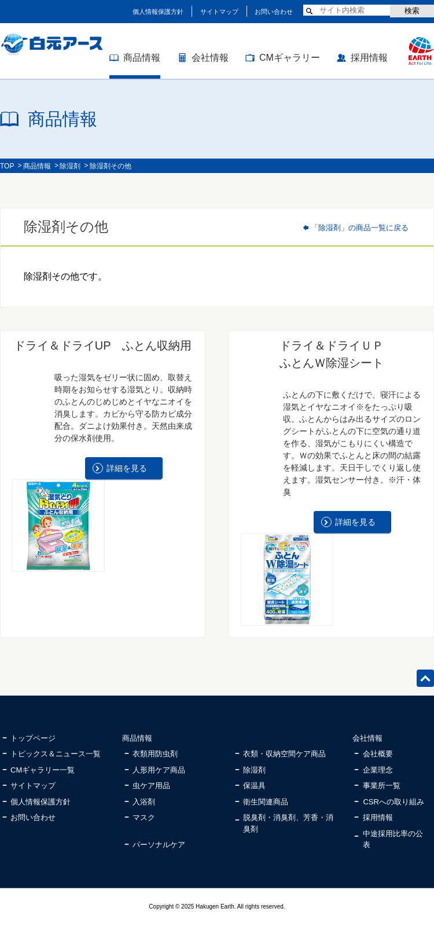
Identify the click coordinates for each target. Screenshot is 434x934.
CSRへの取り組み (393, 801)
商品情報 (141, 57)
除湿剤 (70, 166)
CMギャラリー (289, 57)
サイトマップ (219, 11)
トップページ (33, 738)
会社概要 (378, 753)
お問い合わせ (274, 11)
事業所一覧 (381, 785)
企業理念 (378, 770)
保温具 (254, 785)
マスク (144, 817)
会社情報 (210, 57)
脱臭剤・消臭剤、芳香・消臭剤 (288, 823)
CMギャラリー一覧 (42, 770)
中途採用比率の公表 (393, 839)
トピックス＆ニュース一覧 (55, 753)
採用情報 (369, 57)
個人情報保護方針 (158, 11)
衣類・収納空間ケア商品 (284, 753)
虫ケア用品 (151, 785)
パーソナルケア (159, 844)
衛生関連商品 (265, 801)
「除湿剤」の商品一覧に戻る (360, 227)
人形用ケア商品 (159, 770)
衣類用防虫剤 (155, 753)
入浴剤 (144, 801)
